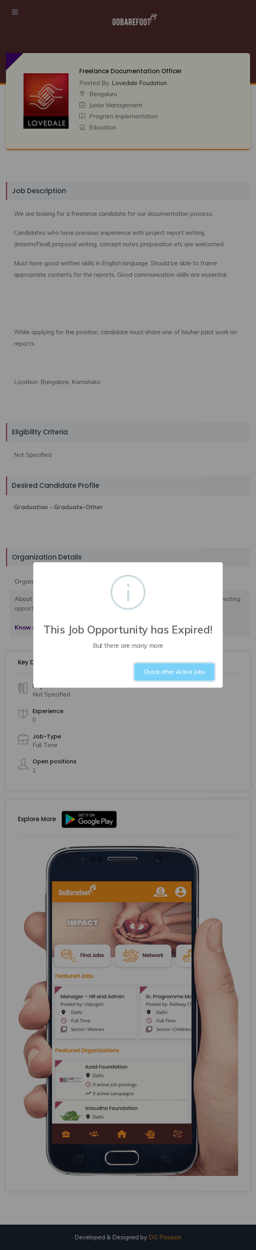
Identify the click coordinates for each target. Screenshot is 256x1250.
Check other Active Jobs (174, 671)
